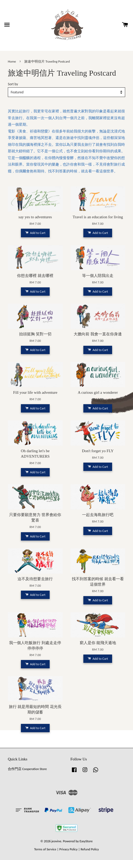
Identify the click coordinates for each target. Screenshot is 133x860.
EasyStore (86, 841)
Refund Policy (89, 849)
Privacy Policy (68, 849)
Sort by (13, 84)
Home (12, 61)
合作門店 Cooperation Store (27, 769)
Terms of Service (45, 849)
